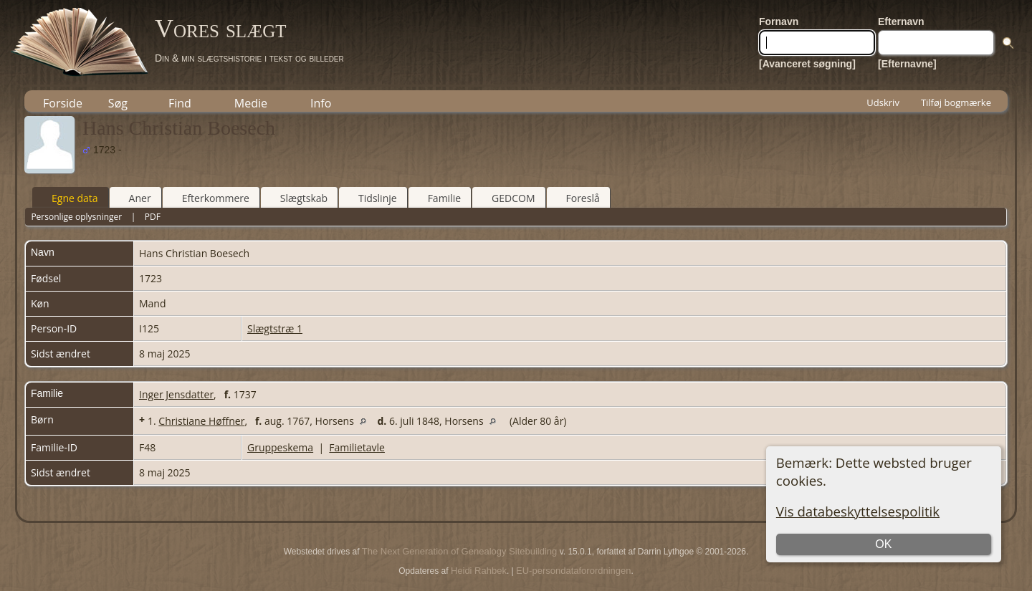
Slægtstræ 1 (274, 328)
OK (883, 544)
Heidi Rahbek (479, 570)
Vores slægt (221, 28)
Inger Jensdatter (176, 394)
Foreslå (576, 198)
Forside (62, 103)
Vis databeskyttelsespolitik (858, 511)
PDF (153, 217)
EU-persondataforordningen (573, 570)
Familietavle (357, 447)
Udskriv (882, 102)
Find (179, 103)
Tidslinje (371, 198)
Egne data (68, 198)
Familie (438, 198)
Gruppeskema (280, 447)
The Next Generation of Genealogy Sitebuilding (459, 551)
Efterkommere (209, 198)
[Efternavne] (907, 63)
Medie (250, 103)
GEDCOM (507, 198)
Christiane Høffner (201, 421)
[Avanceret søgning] (807, 63)
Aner (133, 198)
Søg (118, 103)
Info (320, 103)
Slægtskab (297, 198)
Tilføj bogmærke (956, 102)
